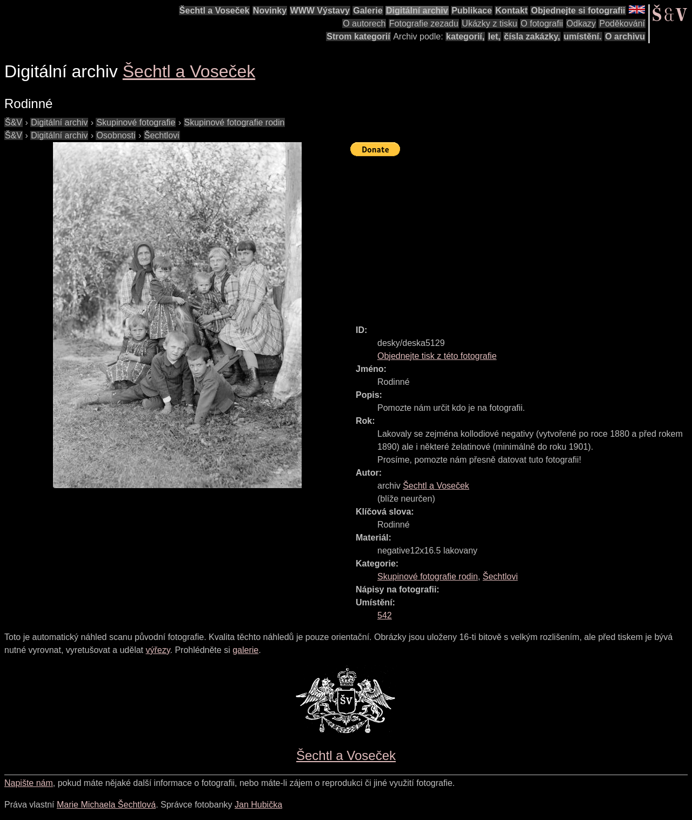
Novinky (270, 10)
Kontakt (511, 10)
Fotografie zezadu (423, 23)
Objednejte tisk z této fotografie (437, 356)
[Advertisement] (521, 235)
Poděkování (622, 23)
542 (384, 615)
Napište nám (28, 783)
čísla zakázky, (532, 36)
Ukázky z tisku (489, 23)
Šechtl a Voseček (214, 10)
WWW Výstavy (320, 10)
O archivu (625, 36)
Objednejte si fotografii (578, 10)
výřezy (157, 650)
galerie (245, 650)
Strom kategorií (358, 36)
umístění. (583, 36)
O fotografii (542, 23)
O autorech (364, 23)
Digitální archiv (417, 10)
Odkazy (581, 23)
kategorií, (465, 36)
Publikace (471, 10)
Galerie (367, 10)
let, (494, 36)
